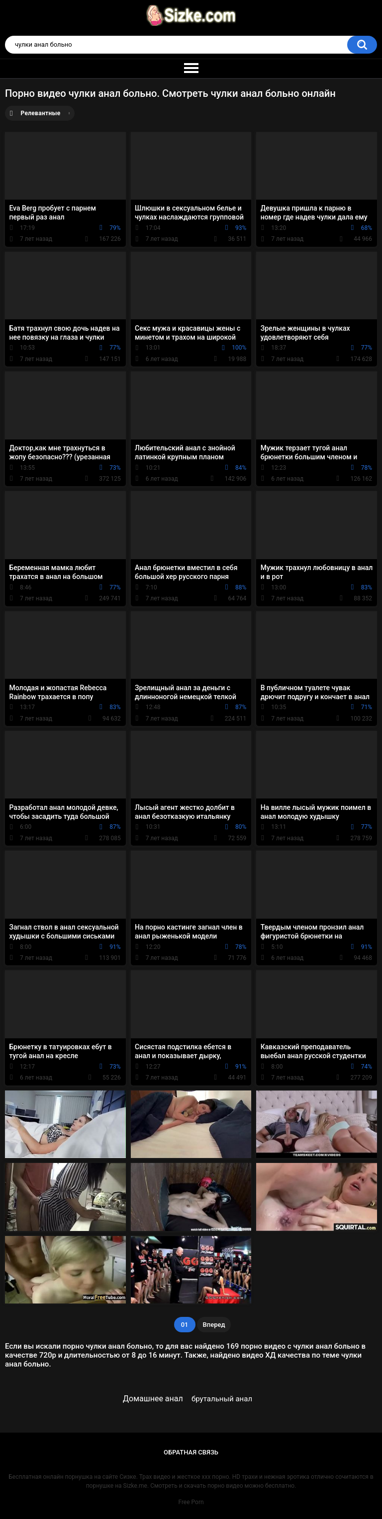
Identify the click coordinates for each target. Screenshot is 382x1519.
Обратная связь (191, 1452)
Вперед (214, 1324)
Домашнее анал (153, 1398)
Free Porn (190, 1502)
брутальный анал (221, 1398)
